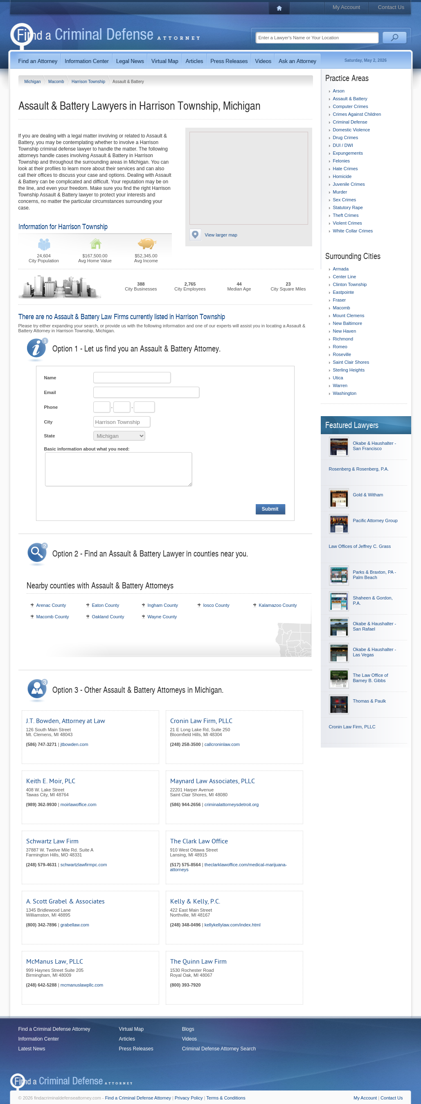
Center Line (344, 276)
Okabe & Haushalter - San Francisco (374, 446)
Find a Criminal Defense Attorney (54, 1029)
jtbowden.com (74, 744)
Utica (338, 377)
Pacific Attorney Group (375, 520)
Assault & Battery (350, 98)
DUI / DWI (343, 145)
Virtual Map (131, 1029)
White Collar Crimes (353, 230)
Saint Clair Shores (351, 362)
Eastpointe (343, 292)
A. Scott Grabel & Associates (65, 901)
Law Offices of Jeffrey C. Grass (360, 546)
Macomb (56, 81)
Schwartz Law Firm (52, 841)
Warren (340, 385)
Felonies (341, 160)
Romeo (340, 346)
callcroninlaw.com (222, 744)
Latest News (31, 1049)
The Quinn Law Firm (198, 961)
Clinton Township (350, 284)
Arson (339, 90)
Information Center (38, 1039)
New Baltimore (347, 323)
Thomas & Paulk (369, 700)
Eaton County (105, 605)
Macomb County (52, 616)
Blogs (188, 1029)
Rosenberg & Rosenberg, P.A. (359, 468)
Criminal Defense (350, 121)
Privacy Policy (189, 1097)
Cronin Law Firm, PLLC (201, 721)
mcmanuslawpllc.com (82, 984)
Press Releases (136, 1049)
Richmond (343, 338)
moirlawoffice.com (79, 804)
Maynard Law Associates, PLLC (212, 781)
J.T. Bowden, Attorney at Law (65, 721)
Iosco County (216, 605)
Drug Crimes (345, 137)
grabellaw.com (75, 924)
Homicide (342, 176)
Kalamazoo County (278, 605)
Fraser (339, 299)
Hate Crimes (345, 168)
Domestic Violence (351, 129)
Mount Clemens (349, 315)
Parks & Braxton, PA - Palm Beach (374, 575)
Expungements (348, 153)
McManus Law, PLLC (54, 961)
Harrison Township (89, 81)
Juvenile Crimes (349, 184)
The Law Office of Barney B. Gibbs (370, 678)
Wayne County (162, 616)
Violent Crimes (347, 223)
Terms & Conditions (225, 1097)
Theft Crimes (346, 215)
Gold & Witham (368, 494)
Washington (345, 393)
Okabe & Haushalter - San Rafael (374, 626)
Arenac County (51, 605)
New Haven (344, 331)
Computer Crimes (350, 106)
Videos (189, 1039)
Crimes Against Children (357, 114)
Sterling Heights (349, 369)
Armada (341, 268)
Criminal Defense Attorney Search (219, 1049)
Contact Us (391, 7)
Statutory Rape (348, 207)
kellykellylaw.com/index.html (233, 924)
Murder (340, 191)
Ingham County (163, 605)
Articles (127, 1039)
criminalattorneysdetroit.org (232, 804)
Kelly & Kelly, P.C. (195, 901)
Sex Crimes (344, 199)
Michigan (33, 81)
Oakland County (108, 616)
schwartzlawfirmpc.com (84, 864)
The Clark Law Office (199, 841)
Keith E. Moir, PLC (50, 781)
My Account (346, 7)
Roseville (342, 354)
